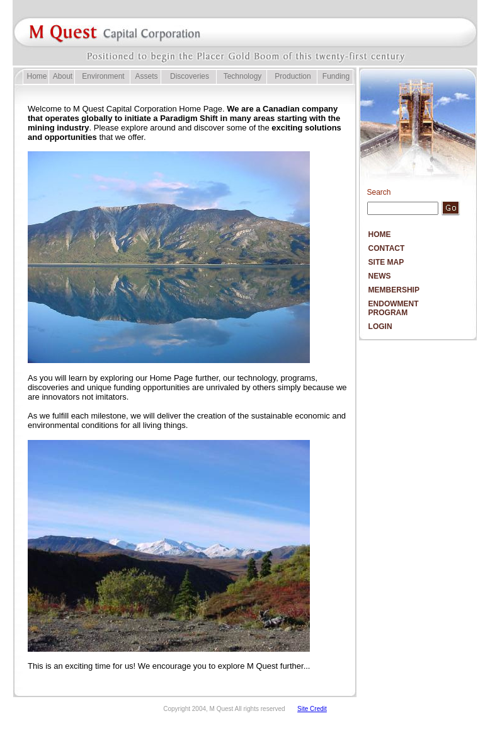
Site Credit (312, 708)
